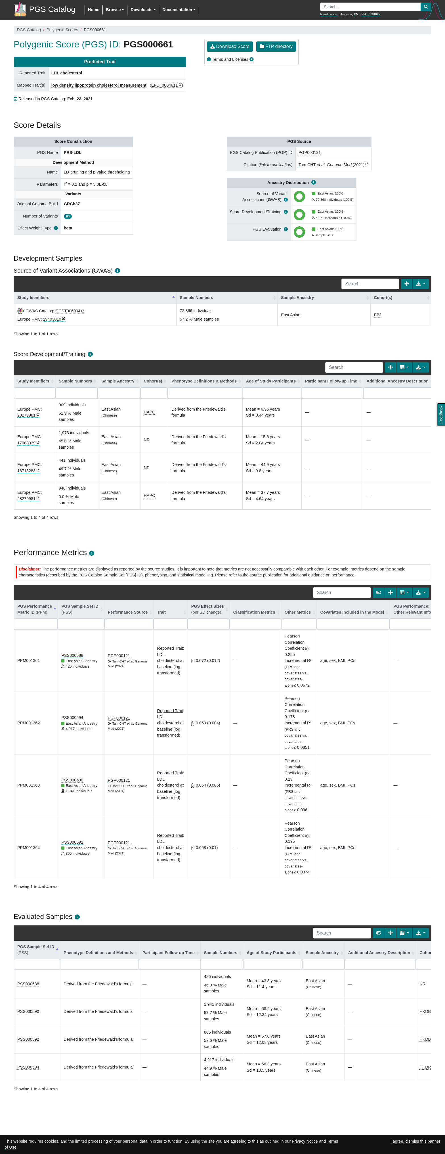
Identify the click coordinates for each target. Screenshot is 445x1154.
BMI (356, 14)
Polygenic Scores (62, 30)
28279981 (26, 415)
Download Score (229, 46)
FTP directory (276, 46)
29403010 (52, 319)
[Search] (370, 284)
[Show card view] (378, 592)
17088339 (26, 443)
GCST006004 (67, 311)
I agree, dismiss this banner (415, 1141)
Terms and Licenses (230, 59)
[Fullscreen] (407, 284)
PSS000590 (72, 780)
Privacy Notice (305, 1141)
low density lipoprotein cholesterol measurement (98, 85)
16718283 (26, 471)
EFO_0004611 (164, 85)
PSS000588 (72, 655)
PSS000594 (72, 717)
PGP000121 (310, 152)
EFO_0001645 (371, 14)
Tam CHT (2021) (332, 164)
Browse (113, 9)
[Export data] (420, 284)
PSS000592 (72, 842)
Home (93, 9)
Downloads (141, 9)
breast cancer (328, 14)
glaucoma (346, 14)
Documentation (177, 9)
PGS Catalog (29, 30)
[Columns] (404, 367)
